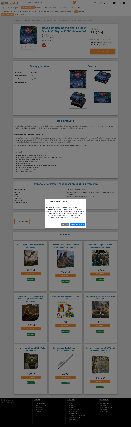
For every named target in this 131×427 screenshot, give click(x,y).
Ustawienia (65, 224)
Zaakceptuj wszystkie (77, 224)
